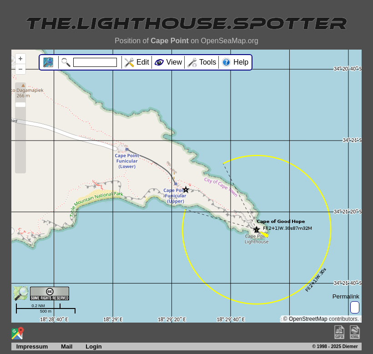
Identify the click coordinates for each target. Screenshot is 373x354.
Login (93, 346)
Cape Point (170, 41)
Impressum (29, 346)
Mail (66, 346)
